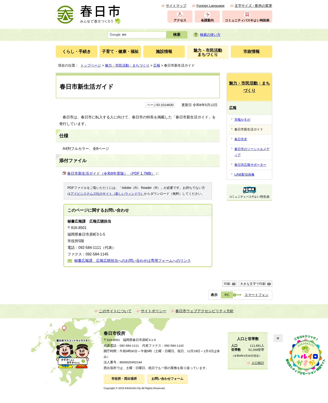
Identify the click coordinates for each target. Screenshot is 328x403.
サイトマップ (176, 6)
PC (227, 295)
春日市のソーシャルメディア (251, 152)
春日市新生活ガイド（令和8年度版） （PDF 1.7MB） (113, 173)
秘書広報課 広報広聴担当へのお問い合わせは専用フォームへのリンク (132, 261)
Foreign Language (210, 6)
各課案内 (207, 20)
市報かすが (242, 119)
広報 (156, 65)
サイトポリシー (153, 311)
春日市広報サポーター (250, 164)
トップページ (90, 65)
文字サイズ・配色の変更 (253, 6)
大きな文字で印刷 (253, 284)
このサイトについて (115, 311)
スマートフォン (257, 295)
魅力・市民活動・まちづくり (127, 65)
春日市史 (240, 139)
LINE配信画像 (244, 174)
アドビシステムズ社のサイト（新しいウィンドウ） (107, 193)
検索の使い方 (210, 34)
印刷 (227, 284)
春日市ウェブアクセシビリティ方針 (204, 311)
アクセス (180, 20)
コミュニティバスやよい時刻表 (247, 20)
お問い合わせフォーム (167, 378)
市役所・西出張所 (124, 378)
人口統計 (257, 363)
